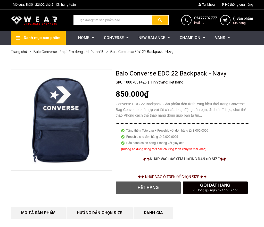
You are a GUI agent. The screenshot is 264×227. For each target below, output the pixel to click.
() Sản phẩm (243, 20)
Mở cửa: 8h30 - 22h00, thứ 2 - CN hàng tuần (44, 4)
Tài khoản (208, 4)
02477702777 (205, 18)
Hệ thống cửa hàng (237, 4)
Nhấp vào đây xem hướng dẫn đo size (185, 159)
